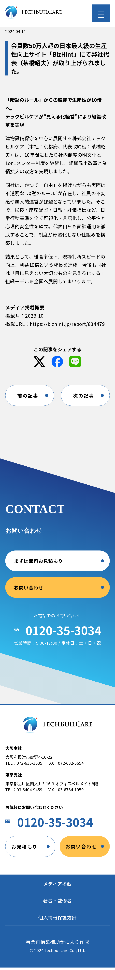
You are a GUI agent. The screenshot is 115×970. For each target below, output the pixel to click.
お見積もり (24, 847)
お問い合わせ (28, 591)
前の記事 (27, 395)
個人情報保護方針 (57, 919)
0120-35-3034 (63, 634)
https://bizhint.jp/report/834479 (68, 323)
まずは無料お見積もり (38, 565)
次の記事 (83, 395)
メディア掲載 (57, 885)
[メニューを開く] (101, 13)
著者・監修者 (57, 902)
